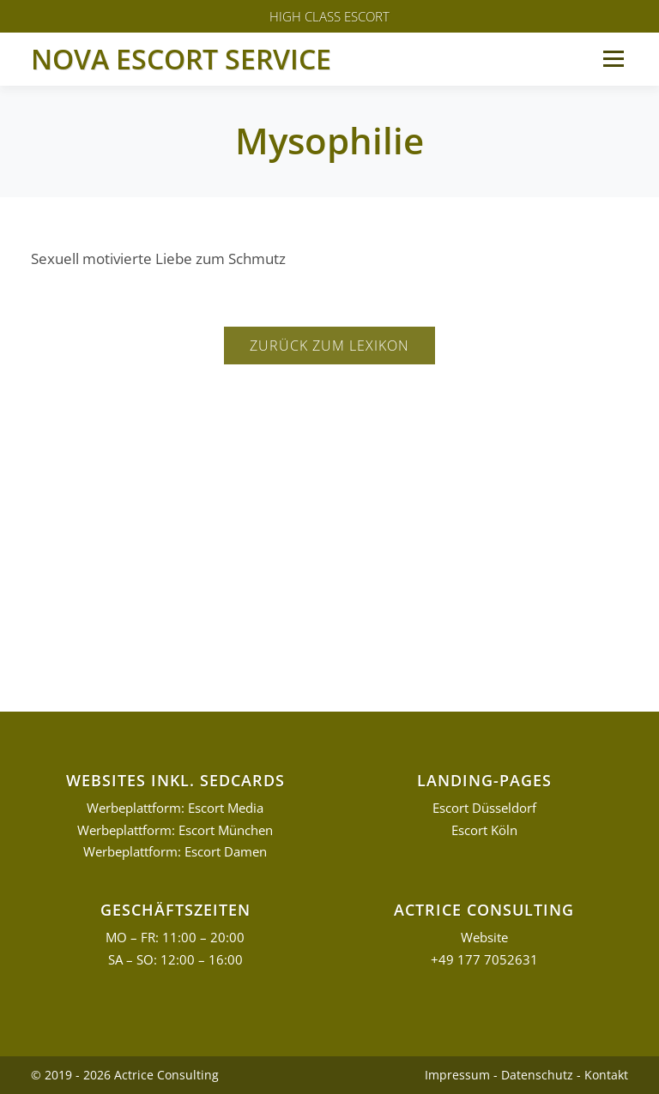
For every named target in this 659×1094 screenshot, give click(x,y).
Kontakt (606, 1075)
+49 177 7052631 (484, 959)
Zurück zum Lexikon (329, 345)
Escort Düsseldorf (484, 808)
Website (484, 937)
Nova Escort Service (181, 58)
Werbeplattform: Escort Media (175, 808)
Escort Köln (484, 830)
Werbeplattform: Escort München (175, 830)
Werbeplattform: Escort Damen (175, 851)
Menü (613, 59)
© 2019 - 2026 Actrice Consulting (125, 1075)
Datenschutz (537, 1075)
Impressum (457, 1075)
